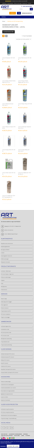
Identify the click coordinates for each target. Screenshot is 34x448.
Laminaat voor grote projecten (7, 409)
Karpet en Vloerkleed (5, 400)
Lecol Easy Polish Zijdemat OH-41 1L (23, 81)
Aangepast (3, 446)
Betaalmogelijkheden (5, 246)
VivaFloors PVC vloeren (6, 366)
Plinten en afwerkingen (6, 277)
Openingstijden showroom (6, 255)
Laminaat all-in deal (5, 329)
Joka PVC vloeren (4, 363)
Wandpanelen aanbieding (6, 338)
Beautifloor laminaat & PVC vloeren (8, 369)
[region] (17, 443)
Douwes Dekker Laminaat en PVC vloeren (9, 372)
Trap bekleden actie (5, 341)
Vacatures (17, 435)
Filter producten (8, 31)
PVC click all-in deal (5, 335)
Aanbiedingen (10, 3)
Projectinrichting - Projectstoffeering (8, 418)
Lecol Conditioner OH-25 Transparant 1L (8, 196)
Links (22, 435)
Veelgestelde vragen (7, 435)
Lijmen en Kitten (4, 397)
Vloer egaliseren (4, 304)
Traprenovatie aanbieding (6, 344)
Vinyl (2, 283)
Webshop (4, 3)
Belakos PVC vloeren (5, 360)
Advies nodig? (4, 298)
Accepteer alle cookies (13, 446)
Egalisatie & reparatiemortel (7, 394)
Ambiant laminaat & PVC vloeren (7, 353)
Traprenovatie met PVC (6, 311)
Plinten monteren (4, 308)
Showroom (24, 3)
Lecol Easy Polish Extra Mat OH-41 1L (8, 81)
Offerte (12, 13)
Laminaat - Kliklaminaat (6, 271)
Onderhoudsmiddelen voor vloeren (8, 387)
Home (3, 21)
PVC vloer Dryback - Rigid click (7, 274)
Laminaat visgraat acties (6, 326)
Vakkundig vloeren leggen (6, 301)
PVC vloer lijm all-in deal (6, 332)
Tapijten (2, 280)
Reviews (25, 434)
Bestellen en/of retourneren (7, 243)
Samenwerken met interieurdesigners (9, 415)
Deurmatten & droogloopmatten (8, 390)
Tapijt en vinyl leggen (5, 317)
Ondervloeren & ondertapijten (7, 384)
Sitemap (28, 435)
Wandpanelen (4, 286)
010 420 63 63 (27, 6)
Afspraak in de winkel (5, 262)
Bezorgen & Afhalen (5, 249)
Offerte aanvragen (18, 3)
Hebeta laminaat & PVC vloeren (7, 357)
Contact (29, 3)
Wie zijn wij (4, 434)
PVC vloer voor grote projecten (7, 412)
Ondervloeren (4, 289)
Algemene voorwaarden (15, 434)
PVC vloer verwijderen (5, 314)
